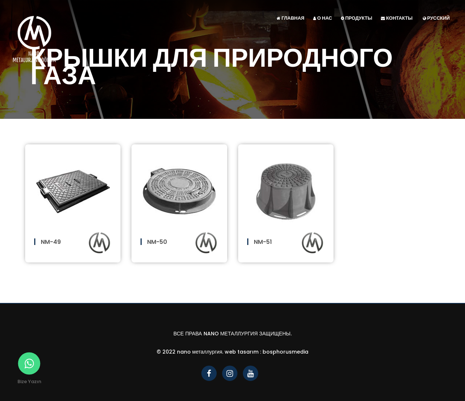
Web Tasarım (242, 351)
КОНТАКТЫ (397, 18)
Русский (436, 18)
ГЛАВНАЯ (290, 18)
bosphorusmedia (285, 351)
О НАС (322, 18)
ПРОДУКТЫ (356, 18)
